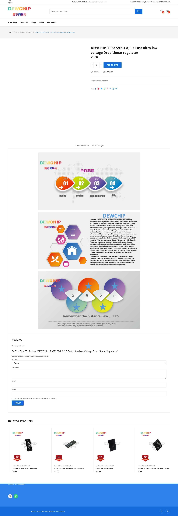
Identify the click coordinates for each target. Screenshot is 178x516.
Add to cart (112, 65)
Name (14, 381)
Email (14, 389)
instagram (167, 511)
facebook (162, 511)
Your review (15, 367)
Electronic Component (102, 80)
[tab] (82, 146)
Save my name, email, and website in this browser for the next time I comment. (35, 398)
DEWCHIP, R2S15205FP (104, 468)
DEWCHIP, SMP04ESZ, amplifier (25, 468)
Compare (109, 72)
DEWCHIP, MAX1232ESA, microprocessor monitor (157, 468)
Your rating (15, 359)
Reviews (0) (98, 145)
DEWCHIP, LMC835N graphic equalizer (69, 468)
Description (82, 145)
